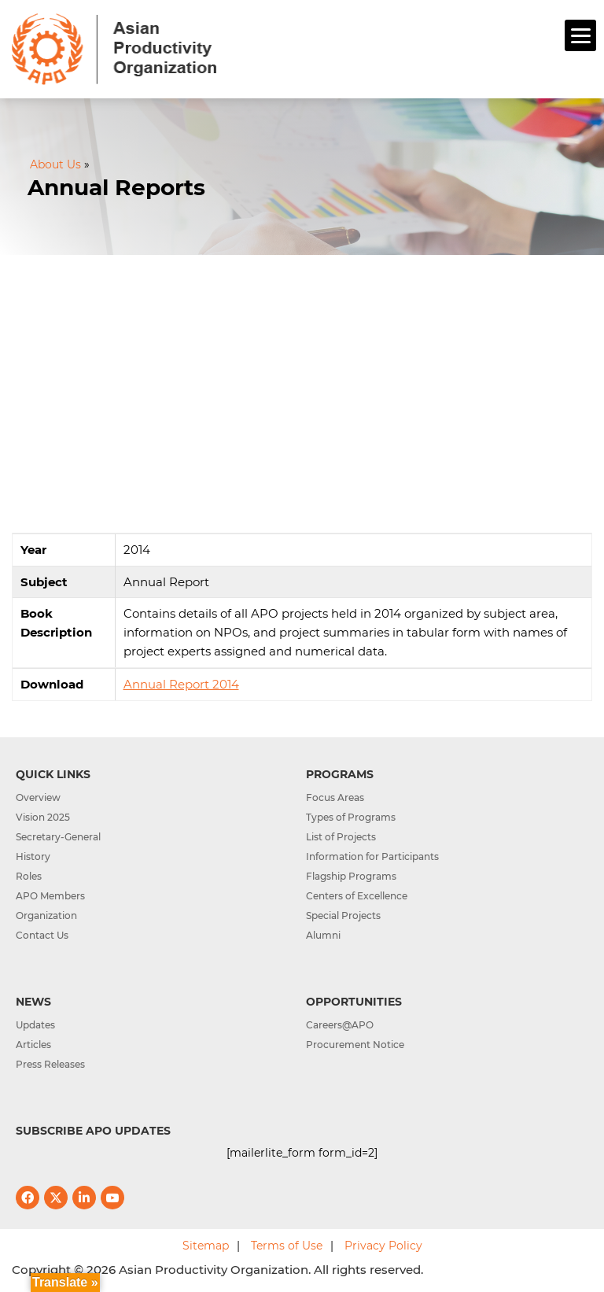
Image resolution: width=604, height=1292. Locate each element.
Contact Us (42, 935)
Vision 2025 (43, 817)
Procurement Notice (355, 1044)
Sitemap (205, 1245)
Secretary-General (58, 837)
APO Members (50, 896)
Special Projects (343, 915)
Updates (35, 1025)
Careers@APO (340, 1025)
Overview (38, 797)
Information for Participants (372, 856)
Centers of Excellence (356, 896)
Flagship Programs (351, 876)
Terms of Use (286, 1245)
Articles (33, 1044)
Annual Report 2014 (181, 684)
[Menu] (580, 35)
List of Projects (341, 837)
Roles (29, 876)
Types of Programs (351, 817)
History (33, 856)
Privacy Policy (383, 1245)
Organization (46, 915)
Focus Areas (335, 797)
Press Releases (50, 1064)
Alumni (323, 935)
